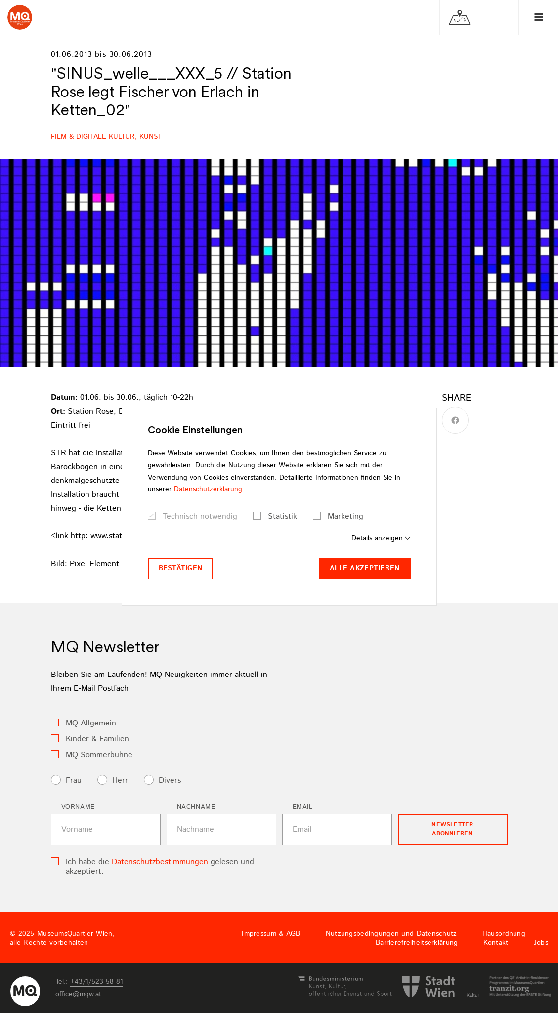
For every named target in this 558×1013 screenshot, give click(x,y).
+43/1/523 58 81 (96, 982)
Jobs (541, 942)
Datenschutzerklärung (208, 489)
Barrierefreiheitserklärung (417, 942)
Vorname (78, 807)
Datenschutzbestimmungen (160, 862)
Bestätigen (181, 568)
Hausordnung (503, 933)
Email (303, 807)
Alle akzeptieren (364, 568)
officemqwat (78, 994)
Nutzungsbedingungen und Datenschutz (391, 933)
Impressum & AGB (271, 933)
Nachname (196, 807)
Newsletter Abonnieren (452, 829)
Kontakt (496, 942)
